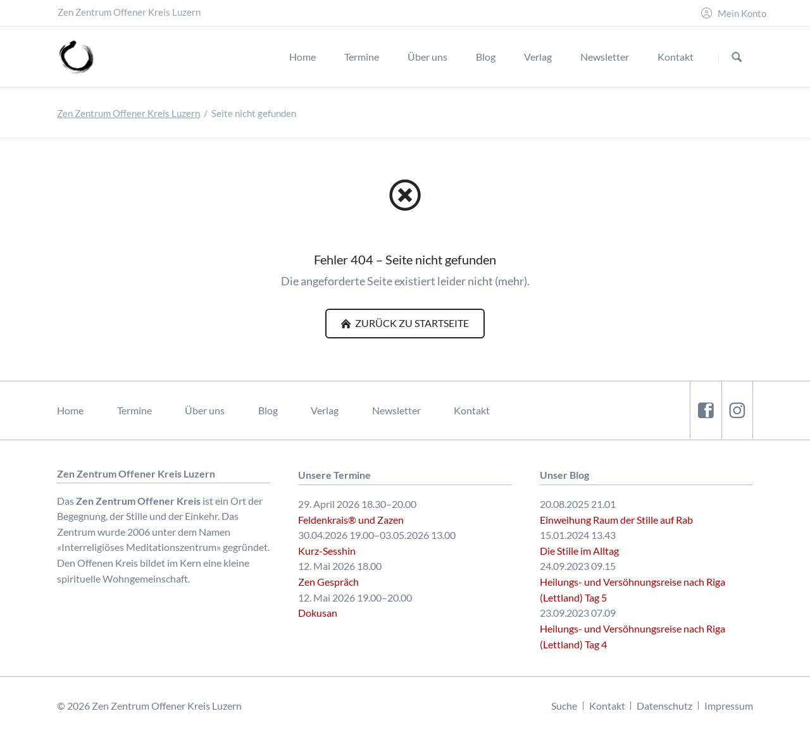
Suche (564, 706)
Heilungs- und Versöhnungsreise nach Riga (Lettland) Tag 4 (632, 636)
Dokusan (317, 613)
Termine (134, 410)
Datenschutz (664, 706)
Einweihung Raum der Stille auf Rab (616, 520)
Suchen (736, 57)
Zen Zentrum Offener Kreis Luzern (128, 113)
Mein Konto (742, 13)
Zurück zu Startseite (411, 323)
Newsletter (396, 410)
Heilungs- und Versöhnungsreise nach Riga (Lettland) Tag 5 (632, 589)
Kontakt (472, 410)
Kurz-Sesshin (327, 551)
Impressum (728, 706)
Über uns (205, 410)
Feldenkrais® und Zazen (351, 520)
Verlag (325, 410)
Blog (268, 410)
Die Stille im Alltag (579, 551)
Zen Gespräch (328, 582)
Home (70, 410)
